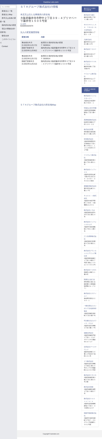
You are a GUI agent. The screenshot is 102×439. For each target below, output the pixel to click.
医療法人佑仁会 (89, 279)
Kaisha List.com (51, 2)
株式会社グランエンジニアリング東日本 (90, 253)
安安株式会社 (88, 139)
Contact (5, 46)
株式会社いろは (89, 210)
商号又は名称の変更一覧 (8, 20)
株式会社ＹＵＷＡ (90, 270)
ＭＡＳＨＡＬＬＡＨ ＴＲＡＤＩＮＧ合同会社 (90, 27)
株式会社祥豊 (88, 129)
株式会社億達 (88, 387)
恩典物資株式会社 (90, 120)
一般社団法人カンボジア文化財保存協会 (90, 308)
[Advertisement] (11, 61)
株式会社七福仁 (89, 15)
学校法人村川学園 (90, 108)
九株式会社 (88, 39)
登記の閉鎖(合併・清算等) (8, 30)
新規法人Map (7, 14)
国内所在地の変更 (9, 25)
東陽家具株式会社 (90, 186)
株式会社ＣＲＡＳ (90, 375)
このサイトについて (8, 41)
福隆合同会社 (88, 333)
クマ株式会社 (88, 361)
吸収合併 (5, 36)
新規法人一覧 (7, 11)
